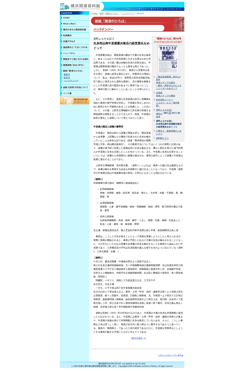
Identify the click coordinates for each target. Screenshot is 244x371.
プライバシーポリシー (136, 9)
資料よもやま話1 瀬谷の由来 (168, 113)
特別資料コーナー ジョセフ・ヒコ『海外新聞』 (167, 103)
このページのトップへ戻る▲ (171, 355)
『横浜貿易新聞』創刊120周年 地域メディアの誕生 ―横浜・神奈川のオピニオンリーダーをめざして (169, 83)
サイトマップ (156, 9)
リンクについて (173, 9)
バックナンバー (71, 80)
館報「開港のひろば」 (109, 13)
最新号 (67, 74)
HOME (95, 13)
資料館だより (162, 138)
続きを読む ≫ (139, 338)
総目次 (67, 78)
